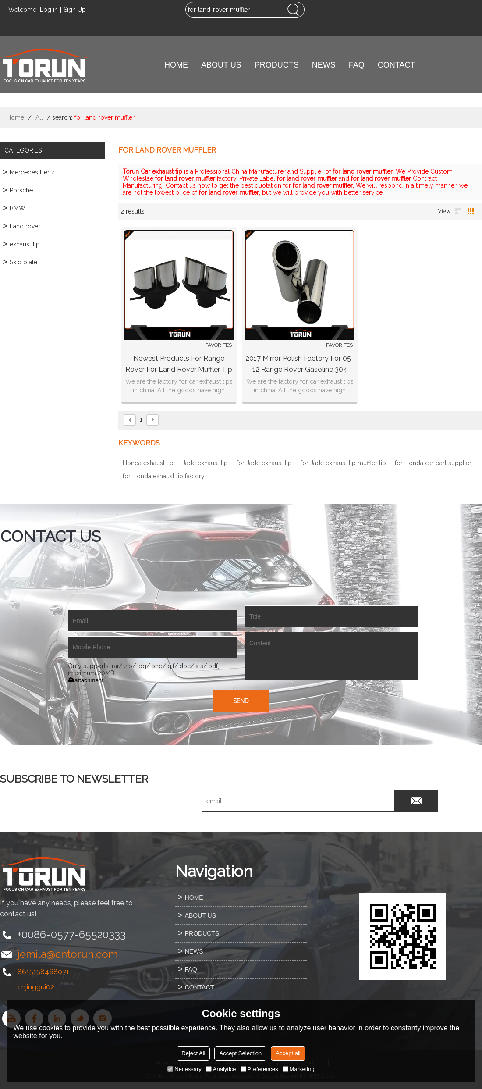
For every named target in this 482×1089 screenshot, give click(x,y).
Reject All (193, 1053)
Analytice (221, 1069)
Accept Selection (240, 1053)
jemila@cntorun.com (68, 954)
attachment (85, 680)
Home (15, 117)
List (458, 211)
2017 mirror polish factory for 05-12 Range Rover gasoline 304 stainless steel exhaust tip (299, 364)
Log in (49, 9)
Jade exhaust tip (205, 462)
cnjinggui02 (36, 987)
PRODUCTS (277, 64)
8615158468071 (43, 972)
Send (241, 701)
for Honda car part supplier (433, 462)
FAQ (357, 64)
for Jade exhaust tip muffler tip (343, 462)
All (39, 117)
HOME (176, 64)
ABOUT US (221, 64)
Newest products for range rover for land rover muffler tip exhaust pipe (178, 364)
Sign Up (75, 9)
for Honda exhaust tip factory (164, 476)
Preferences (259, 1069)
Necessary (184, 1069)
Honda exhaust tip (148, 462)
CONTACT (396, 64)
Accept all (288, 1053)
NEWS (324, 64)
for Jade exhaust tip (264, 462)
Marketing (299, 1069)
